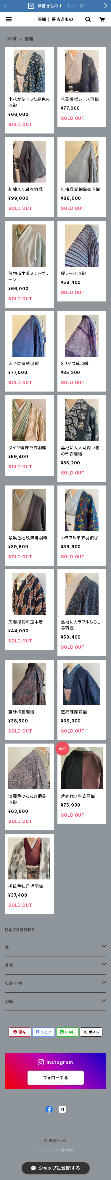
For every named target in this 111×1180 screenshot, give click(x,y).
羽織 (9, 1001)
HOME (11, 38)
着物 (9, 965)
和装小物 (13, 983)
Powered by (56, 1150)
